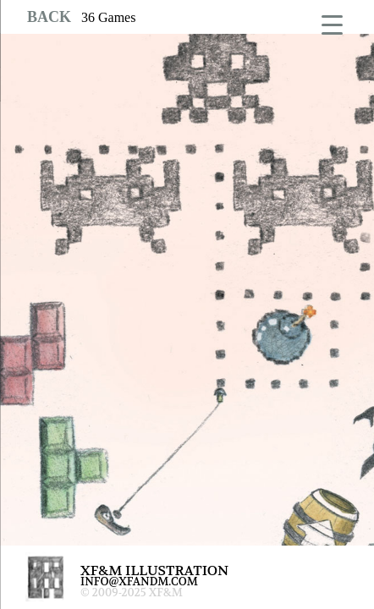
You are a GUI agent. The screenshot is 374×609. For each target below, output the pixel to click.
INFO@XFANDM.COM (139, 581)
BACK (49, 16)
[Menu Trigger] (332, 23)
